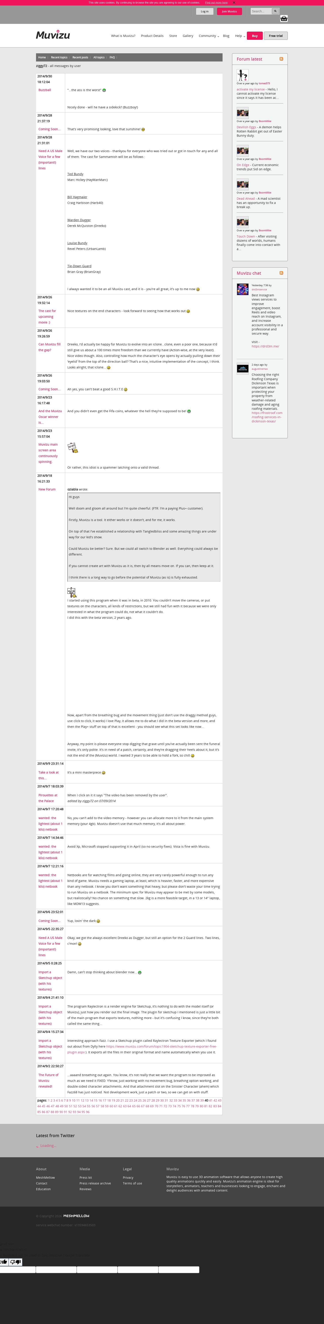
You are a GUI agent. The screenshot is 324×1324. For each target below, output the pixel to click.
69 (152, 1106)
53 (80, 1106)
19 (113, 1100)
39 (202, 1100)
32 (171, 1100)
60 (111, 1106)
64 (129, 1106)
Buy (255, 36)
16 (100, 1100)
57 (97, 1106)
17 (104, 1100)
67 (143, 1106)
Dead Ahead (246, 198)
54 (84, 1106)
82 (210, 1106)
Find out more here (216, 2)
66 (138, 1106)
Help (238, 36)
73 (170, 1106)
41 (211, 1100)
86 (43, 1112)
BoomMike (265, 121)
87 (48, 1112)
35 (184, 1100)
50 (66, 1106)
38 (197, 1100)
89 (57, 1112)
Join (229, 11)
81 (206, 1106)
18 (109, 1100)
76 (183, 1106)
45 (43, 1106)
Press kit (86, 1177)
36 (189, 1100)
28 (153, 1100)
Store (173, 36)
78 (192, 1106)
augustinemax (260, 368)
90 (61, 1112)
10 (73, 1100)
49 (61, 1106)
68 (147, 1106)
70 (156, 1106)
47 (52, 1106)
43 (219, 1100)
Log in (205, 11)
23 (131, 1100)
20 (118, 1100)
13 (87, 1100)
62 (120, 1106)
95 (83, 1112)
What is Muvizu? (123, 36)
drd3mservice (259, 289)
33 (175, 1100)
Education (43, 1189)
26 (144, 1100)
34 (180, 1100)
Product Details (152, 36)
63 (125, 1106)
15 (95, 1100)
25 (140, 1100)
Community (207, 36)
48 (57, 1106)
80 (201, 1106)
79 (197, 1106)
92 (70, 1112)
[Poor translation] (15, 1262)
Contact (41, 1183)
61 (116, 1106)
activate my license (251, 89)
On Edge (243, 165)
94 (79, 1112)
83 (215, 1106)
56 (93, 1106)
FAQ (112, 57)
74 (174, 1106)
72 (165, 1106)
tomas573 (264, 83)
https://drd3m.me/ (265, 346)
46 (48, 1106)
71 (161, 1106)
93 (74, 1112)
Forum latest (249, 59)
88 (52, 1112)
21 (122, 1100)
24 (135, 1100)
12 (82, 1100)
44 (39, 1106)
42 (215, 1100)
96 (88, 1112)
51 (70, 1106)
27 (149, 1100)
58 (102, 1106)
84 (219, 1106)
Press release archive (95, 1183)
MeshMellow (45, 1177)
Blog (226, 36)
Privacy (128, 1177)
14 (91, 1100)
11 (78, 1100)
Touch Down (246, 236)
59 (107, 1106)
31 (166, 1100)
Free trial (276, 36)
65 (134, 1106)
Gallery (188, 36)
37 (193, 1100)
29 (157, 1100)
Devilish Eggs (247, 127)
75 (179, 1106)
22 (126, 1100)
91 (65, 1112)
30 (162, 1100)
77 (188, 1106)
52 (75, 1106)
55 (88, 1106)
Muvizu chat (249, 273)
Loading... (46, 1145)
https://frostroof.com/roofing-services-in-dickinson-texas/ (267, 417)
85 (39, 1112)
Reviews (85, 1189)
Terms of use (132, 1183)
